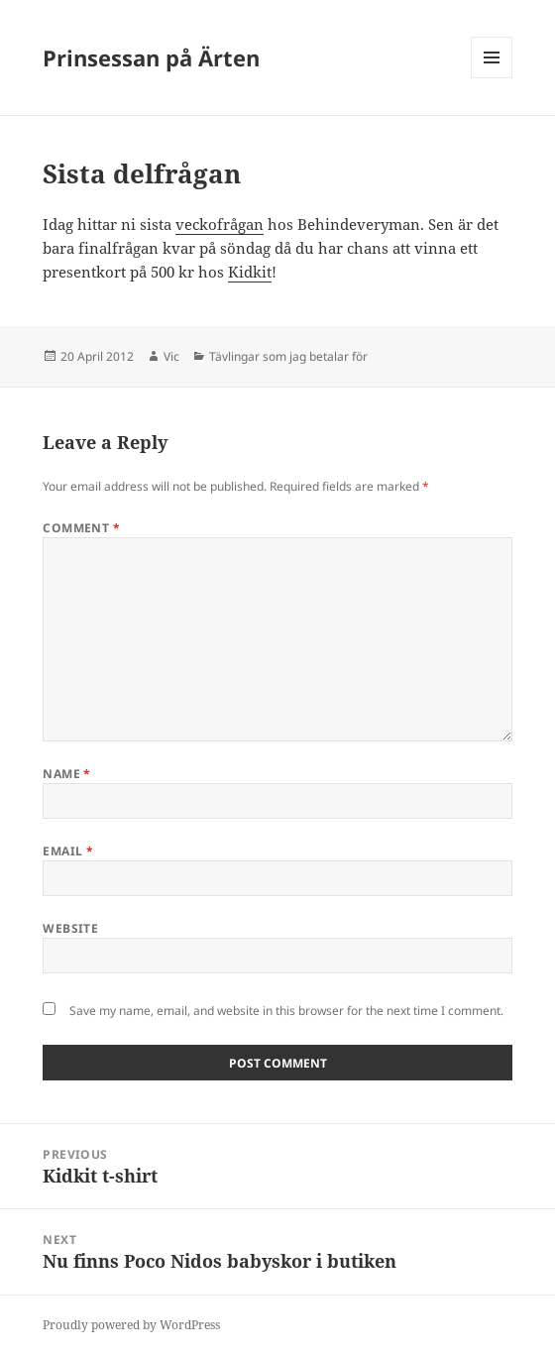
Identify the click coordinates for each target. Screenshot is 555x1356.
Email (68, 851)
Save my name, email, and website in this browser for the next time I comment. (286, 1010)
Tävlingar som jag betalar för (288, 356)
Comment (81, 527)
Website (70, 928)
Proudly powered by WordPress (131, 1324)
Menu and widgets (492, 77)
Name (67, 773)
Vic (171, 356)
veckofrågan (219, 224)
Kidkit (250, 272)
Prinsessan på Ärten (151, 57)
